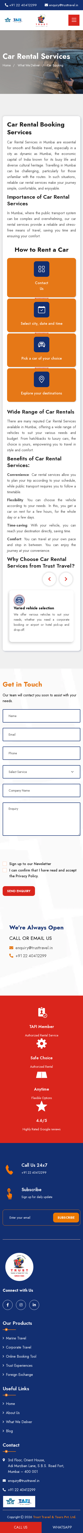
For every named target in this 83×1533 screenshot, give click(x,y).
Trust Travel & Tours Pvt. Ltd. (54, 1517)
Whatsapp (62, 1527)
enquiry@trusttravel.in (61, 5)
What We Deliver (17, 1421)
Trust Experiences (18, 1365)
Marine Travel (14, 1338)
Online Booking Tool (19, 1356)
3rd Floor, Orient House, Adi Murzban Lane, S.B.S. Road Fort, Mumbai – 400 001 (33, 1466)
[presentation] (36, 849)
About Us (11, 1412)
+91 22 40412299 (21, 5)
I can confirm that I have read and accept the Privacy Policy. (43, 873)
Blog (8, 1431)
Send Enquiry (19, 891)
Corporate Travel (17, 1347)
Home (7, 65)
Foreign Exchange (18, 1374)
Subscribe (66, 1217)
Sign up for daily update (36, 1197)
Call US (20, 1527)
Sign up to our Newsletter (30, 863)
